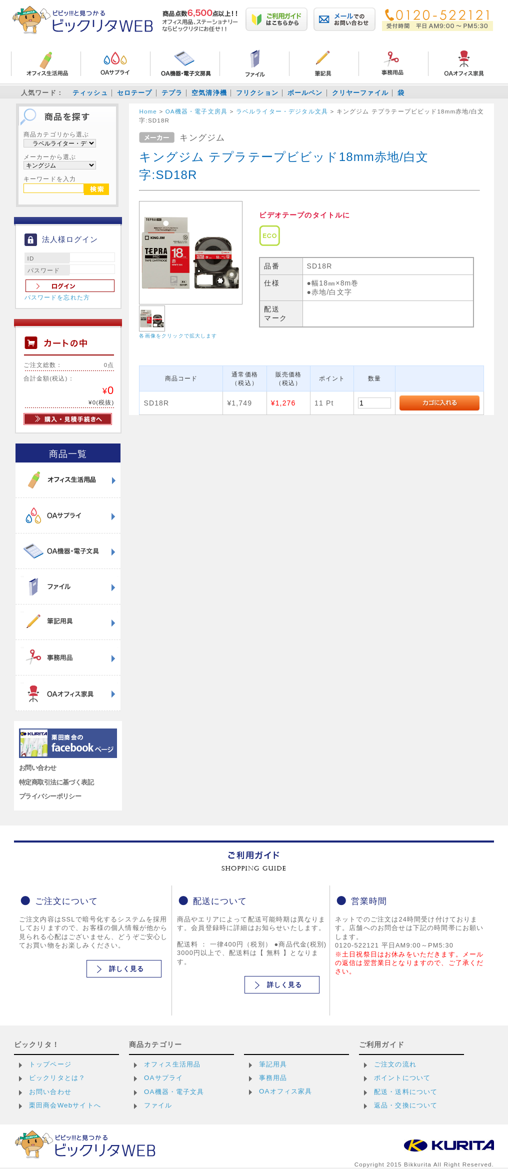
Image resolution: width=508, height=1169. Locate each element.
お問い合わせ (37, 768)
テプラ (172, 92)
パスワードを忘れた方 (57, 297)
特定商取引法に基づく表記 (56, 782)
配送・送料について (406, 1092)
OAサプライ (163, 1078)
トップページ (50, 1064)
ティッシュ (90, 92)
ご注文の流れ (395, 1064)
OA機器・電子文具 (174, 1092)
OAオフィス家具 (285, 1091)
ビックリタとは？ (57, 1078)
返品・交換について (406, 1105)
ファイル (158, 1105)
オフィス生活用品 (172, 1064)
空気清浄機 (209, 92)
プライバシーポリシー (50, 796)
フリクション (257, 92)
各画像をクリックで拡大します (178, 335)
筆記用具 (273, 1064)
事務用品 (273, 1078)
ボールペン (305, 92)
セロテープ (134, 92)
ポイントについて (402, 1078)
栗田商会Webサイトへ (65, 1105)
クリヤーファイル (360, 92)
